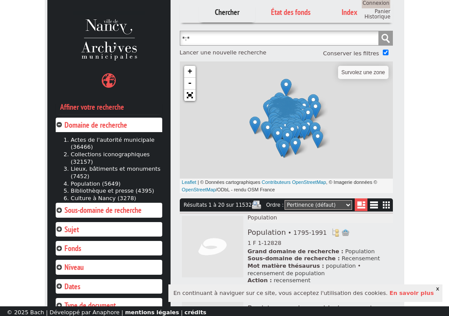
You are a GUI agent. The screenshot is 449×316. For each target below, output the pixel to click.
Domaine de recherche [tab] (91, 125)
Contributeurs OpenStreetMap (294, 182)
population (341, 265)
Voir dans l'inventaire (335, 233)
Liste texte (373, 206)
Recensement (361, 258)
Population (262, 217)
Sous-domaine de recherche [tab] (99, 210)
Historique (377, 17)
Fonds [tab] (68, 248)
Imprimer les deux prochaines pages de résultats (256, 205)
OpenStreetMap (199, 189)
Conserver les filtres (351, 53)
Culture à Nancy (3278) (103, 198)
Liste (361, 204)
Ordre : (275, 205)
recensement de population (286, 273)
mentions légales (152, 312)
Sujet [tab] (67, 229)
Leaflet (189, 182)
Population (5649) (96, 183)
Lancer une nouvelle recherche (223, 52)
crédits (196, 312)
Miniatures (386, 204)
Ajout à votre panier (345, 233)
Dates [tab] (68, 286)
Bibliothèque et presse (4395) (112, 190)
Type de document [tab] (86, 305)
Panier (382, 11)
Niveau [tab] (70, 267)
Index (349, 12)
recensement (292, 280)
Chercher (227, 12)
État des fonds (290, 12)
